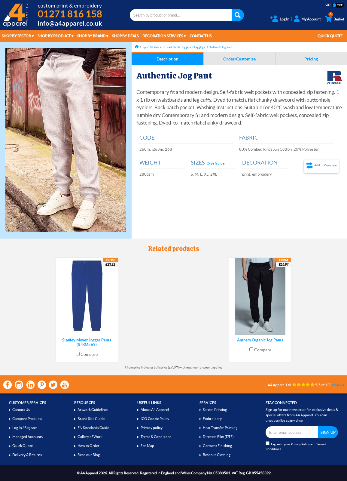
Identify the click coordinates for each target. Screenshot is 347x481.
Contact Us (201, 36)
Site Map (147, 446)
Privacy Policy (300, 444)
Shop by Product (54, 36)
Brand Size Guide (91, 419)
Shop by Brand (91, 36)
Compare (89, 354)
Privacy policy (152, 428)
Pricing (311, 59)
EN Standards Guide (93, 428)
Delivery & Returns (27, 455)
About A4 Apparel (155, 410)
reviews (338, 385)
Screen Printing (215, 410)
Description (167, 59)
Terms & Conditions (156, 437)
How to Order (88, 446)
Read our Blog (89, 455)
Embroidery (212, 419)
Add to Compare (325, 165)
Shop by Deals (125, 36)
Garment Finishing (217, 446)
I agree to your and (296, 446)
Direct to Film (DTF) (218, 437)
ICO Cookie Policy (155, 419)
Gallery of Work (90, 437)
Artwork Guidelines (93, 410)
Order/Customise (239, 59)
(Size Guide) (216, 163)
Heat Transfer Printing (220, 428)
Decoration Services (162, 36)
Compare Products (27, 419)
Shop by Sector (16, 36)
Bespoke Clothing (216, 455)
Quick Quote (330, 36)
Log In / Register (24, 428)
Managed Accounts (27, 437)
